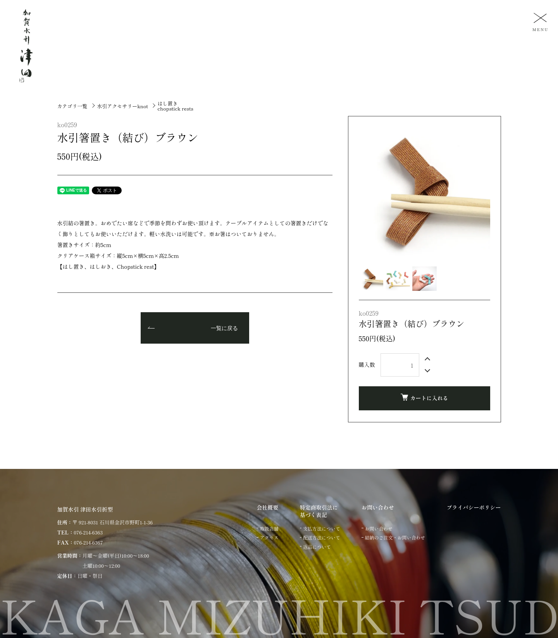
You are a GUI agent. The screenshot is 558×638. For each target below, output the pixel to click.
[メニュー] (539, 21)
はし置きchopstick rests (175, 106)
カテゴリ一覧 (72, 106)
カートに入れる (424, 398)
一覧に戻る (224, 328)
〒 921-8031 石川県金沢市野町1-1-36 (112, 522)
